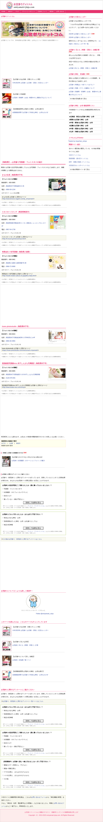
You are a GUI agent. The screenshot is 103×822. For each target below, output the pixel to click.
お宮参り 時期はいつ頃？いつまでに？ (82, 84)
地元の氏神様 (8, 525)
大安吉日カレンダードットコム (79, 165)
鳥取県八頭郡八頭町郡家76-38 (16, 263)
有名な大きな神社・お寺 (12, 518)
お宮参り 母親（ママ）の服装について (82, 88)
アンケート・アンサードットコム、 (37, 506)
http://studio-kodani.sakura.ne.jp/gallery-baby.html (19, 276)
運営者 (51, 11)
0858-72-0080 (10, 266)
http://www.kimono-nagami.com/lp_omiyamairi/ (18, 199)
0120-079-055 (10, 378)
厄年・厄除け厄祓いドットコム (79, 162)
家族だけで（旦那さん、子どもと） (16, 765)
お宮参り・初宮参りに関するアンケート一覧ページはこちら (23, 701)
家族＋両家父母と (10, 768)
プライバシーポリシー (28, 11)
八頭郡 (11, 443)
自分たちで (7, 496)
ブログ (17, 11)
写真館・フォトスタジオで (13, 489)
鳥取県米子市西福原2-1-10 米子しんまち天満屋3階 (23, 374)
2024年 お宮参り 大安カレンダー (80, 37)
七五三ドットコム (75, 155)
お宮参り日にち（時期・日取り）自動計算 (83, 68)
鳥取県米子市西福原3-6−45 (15, 186)
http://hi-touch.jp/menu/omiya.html (14, 239)
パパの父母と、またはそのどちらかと (16, 775)
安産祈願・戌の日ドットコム (78, 158)
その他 (6, 779)
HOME (3, 11)
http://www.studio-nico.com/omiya (14, 387)
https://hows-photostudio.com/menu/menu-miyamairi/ (20, 350)
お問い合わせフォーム (38, 797)
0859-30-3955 (10, 341)
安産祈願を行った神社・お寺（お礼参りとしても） (21, 521)
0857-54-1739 (10, 229)
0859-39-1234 (10, 189)
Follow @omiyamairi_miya (44, 613)
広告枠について (42, 11)
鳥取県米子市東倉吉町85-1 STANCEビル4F (20, 337)
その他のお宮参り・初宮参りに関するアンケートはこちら (22, 539)
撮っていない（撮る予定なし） (14, 499)
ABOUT (10, 11)
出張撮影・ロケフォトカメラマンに (16, 492)
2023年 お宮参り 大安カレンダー (80, 34)
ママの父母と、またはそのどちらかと (16, 772)
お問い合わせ (60, 11)
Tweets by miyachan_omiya (77, 141)
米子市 (3, 443)
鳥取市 (18, 443)
